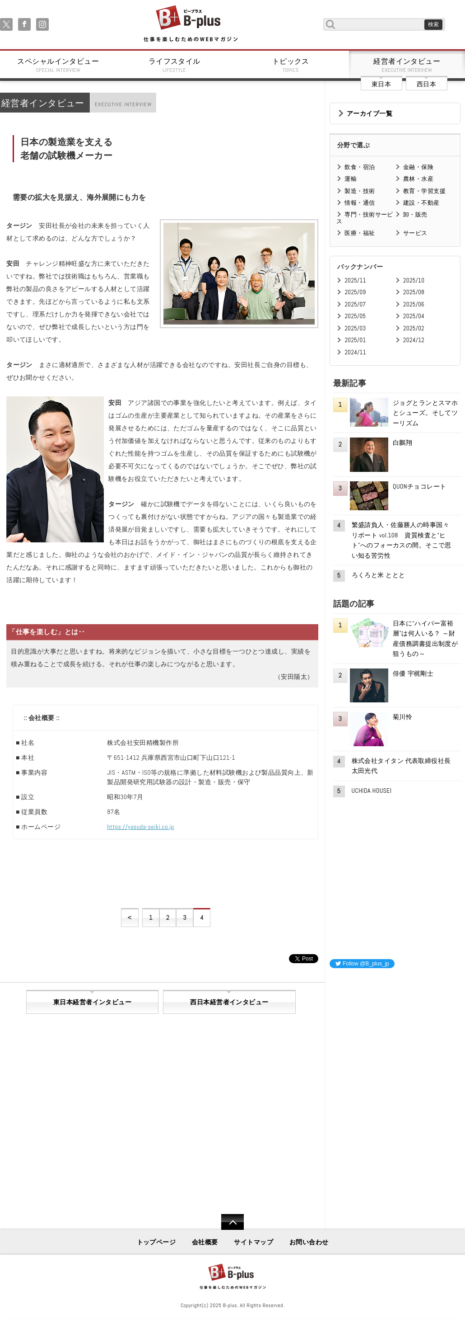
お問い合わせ (309, 1242)
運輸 (350, 179)
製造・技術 (359, 191)
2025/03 (355, 328)
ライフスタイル (174, 65)
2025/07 (355, 304)
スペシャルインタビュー (58, 65)
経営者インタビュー (407, 65)
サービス (415, 233)
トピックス (290, 65)
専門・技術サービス (364, 218)
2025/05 (355, 316)
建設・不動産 (421, 203)
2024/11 (355, 352)
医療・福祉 (359, 233)
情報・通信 (359, 203)
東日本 (381, 84)
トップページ (156, 1242)
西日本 (426, 84)
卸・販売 (415, 214)
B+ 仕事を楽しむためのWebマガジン (190, 24)
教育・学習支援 (424, 191)
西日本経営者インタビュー (229, 1002)
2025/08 (413, 292)
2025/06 (413, 304)
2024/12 (413, 340)
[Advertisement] (397, 1032)
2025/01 (355, 340)
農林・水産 (418, 179)
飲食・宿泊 (359, 167)
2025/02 (413, 328)
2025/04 (413, 316)
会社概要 (205, 1242)
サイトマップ (253, 1242)
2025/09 (355, 292)
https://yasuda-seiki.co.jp (140, 827)
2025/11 (355, 280)
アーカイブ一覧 (369, 113)
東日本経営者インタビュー (92, 1002)
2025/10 (413, 280)
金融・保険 (418, 167)
